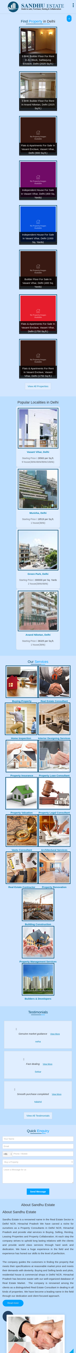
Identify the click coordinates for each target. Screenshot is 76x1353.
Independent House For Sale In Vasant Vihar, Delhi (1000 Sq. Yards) (38, 238)
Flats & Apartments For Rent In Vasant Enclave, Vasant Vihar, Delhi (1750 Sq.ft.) (38, 372)
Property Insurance (21, 775)
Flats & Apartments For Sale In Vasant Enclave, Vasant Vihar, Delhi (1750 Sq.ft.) (38, 327)
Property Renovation (54, 887)
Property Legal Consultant (54, 812)
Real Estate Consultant (54, 701)
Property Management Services (38, 961)
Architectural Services (54, 850)
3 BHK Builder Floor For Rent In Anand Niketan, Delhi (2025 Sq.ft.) (38, 104)
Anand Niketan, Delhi (38, 634)
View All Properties (38, 386)
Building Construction (38, 924)
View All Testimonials (37, 1115)
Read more (13, 1303)
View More (55, 1034)
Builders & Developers (38, 998)
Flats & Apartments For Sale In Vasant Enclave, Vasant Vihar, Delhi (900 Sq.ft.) (38, 149)
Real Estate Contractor (21, 887)
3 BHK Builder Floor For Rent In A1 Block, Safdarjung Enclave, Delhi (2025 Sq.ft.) (38, 60)
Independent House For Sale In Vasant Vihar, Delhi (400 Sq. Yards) (38, 194)
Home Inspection (21, 738)
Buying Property (22, 701)
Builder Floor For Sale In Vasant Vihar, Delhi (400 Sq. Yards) (38, 283)
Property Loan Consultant (54, 775)
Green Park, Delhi (38, 574)
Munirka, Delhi (38, 513)
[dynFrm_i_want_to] (38, 1162)
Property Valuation (22, 812)
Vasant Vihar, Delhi (38, 452)
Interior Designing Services (54, 738)
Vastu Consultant (22, 850)
